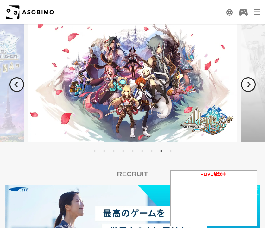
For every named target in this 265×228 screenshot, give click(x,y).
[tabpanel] (133, 82)
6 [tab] (142, 151)
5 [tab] (132, 151)
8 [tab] (161, 151)
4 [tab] (123, 151)
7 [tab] (151, 151)
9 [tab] (170, 151)
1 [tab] (94, 151)
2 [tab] (104, 151)
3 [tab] (113, 151)
